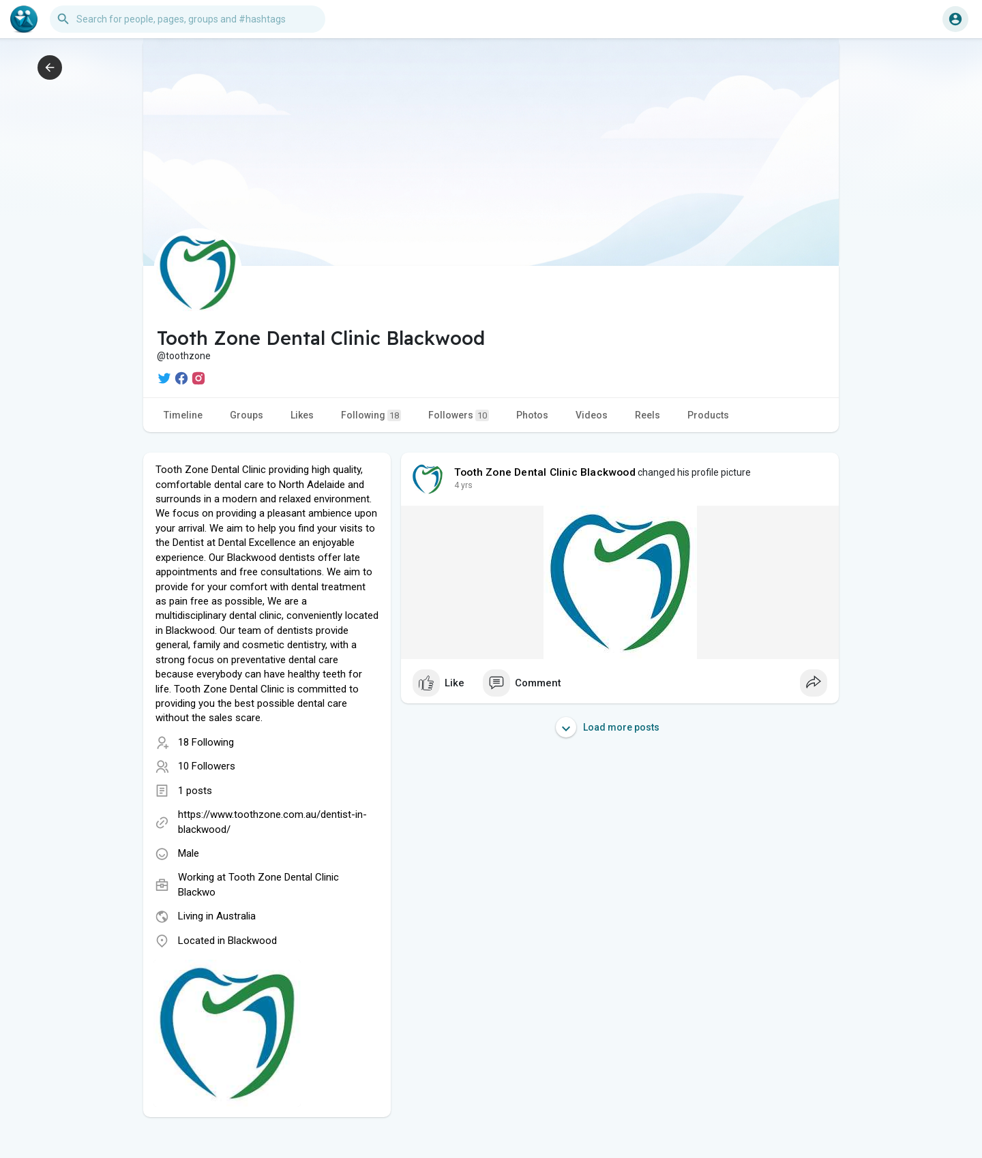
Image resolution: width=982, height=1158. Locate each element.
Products (708, 415)
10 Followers (206, 766)
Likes (302, 415)
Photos (532, 415)
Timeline (183, 415)
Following (371, 415)
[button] (187, 19)
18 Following (206, 742)
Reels (647, 415)
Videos (592, 415)
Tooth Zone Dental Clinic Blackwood (545, 472)
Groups (246, 415)
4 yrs (463, 485)
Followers (458, 415)
